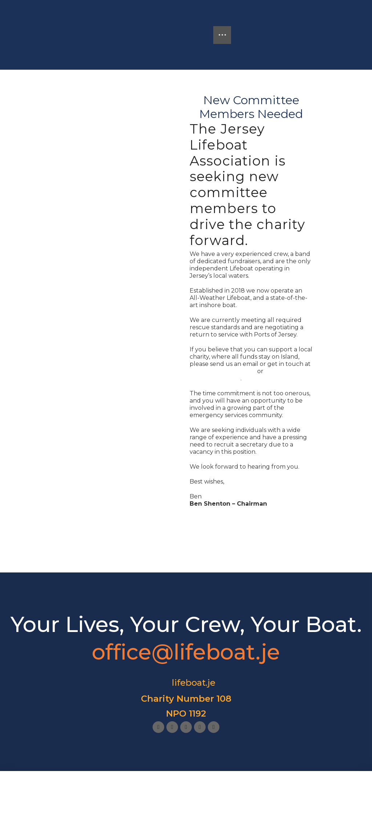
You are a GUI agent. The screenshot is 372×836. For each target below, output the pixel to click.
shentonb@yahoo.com (223, 371)
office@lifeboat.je (215, 378)
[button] (222, 35)
